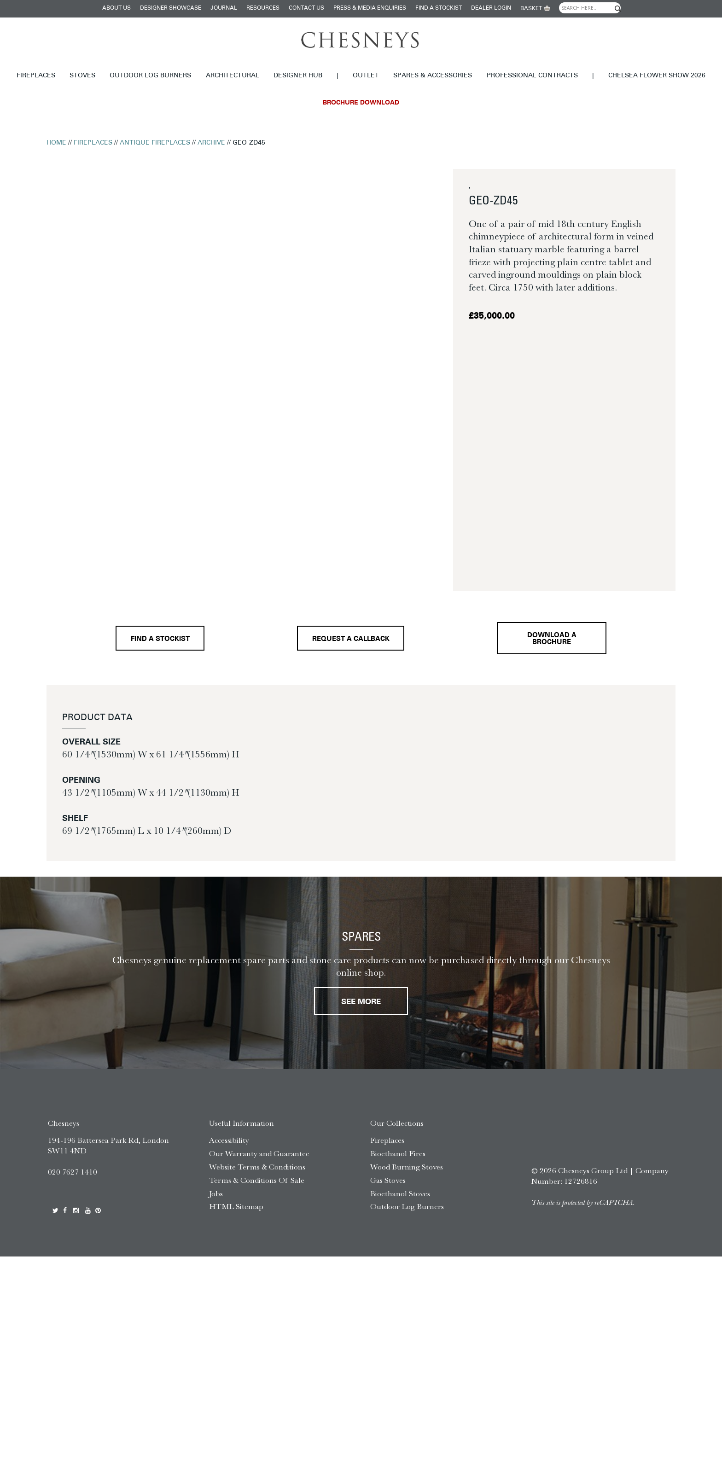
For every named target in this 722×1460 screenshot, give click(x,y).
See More (361, 1002)
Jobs (216, 1193)
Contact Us (306, 8)
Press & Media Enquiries (369, 8)
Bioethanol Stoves (400, 1193)
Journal (223, 8)
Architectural (232, 75)
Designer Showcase (170, 8)
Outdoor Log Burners (150, 75)
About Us (116, 8)
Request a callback (351, 639)
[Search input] (590, 7)
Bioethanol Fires (397, 1153)
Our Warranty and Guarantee (259, 1153)
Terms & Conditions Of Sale (256, 1180)
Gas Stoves (388, 1180)
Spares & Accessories (432, 75)
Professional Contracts (532, 75)
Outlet (366, 75)
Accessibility (229, 1140)
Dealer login (491, 8)
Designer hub (298, 75)
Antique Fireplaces (155, 143)
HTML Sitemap (236, 1206)
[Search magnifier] (618, 9)
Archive (211, 143)
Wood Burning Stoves (406, 1166)
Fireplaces (36, 75)
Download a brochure (551, 639)
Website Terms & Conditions (257, 1166)
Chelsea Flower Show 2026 (656, 75)
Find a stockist (438, 8)
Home (56, 143)
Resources (262, 8)
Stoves (82, 75)
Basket (531, 9)
